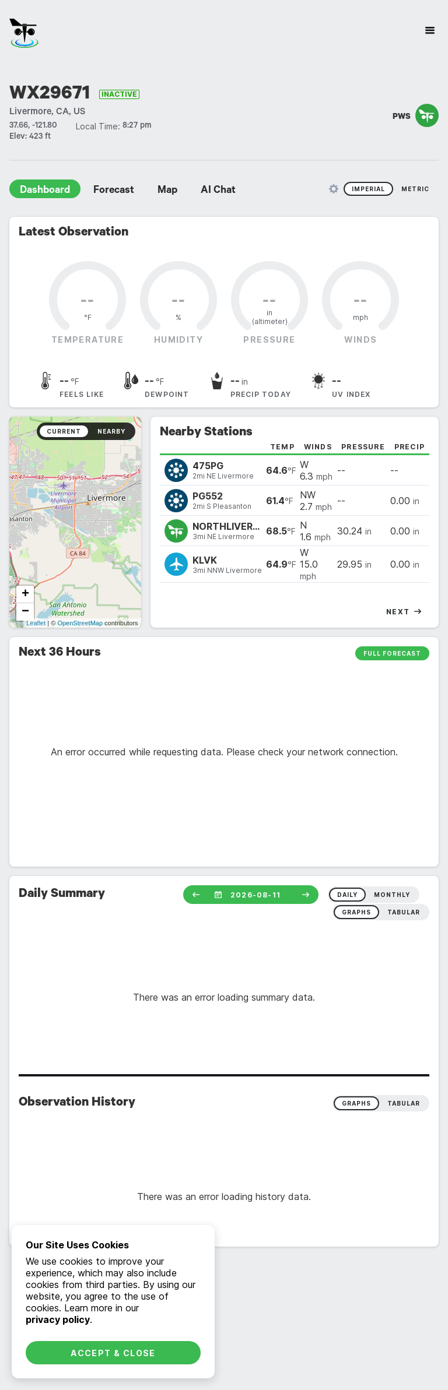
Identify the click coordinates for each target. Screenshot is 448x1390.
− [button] (25, 612)
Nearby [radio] (111, 431)
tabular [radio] (403, 912)
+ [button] (25, 594)
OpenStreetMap (80, 623)
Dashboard (45, 191)
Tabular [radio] (403, 1103)
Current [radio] (64, 431)
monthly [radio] (392, 894)
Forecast (113, 191)
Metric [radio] (415, 188)
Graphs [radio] (356, 1103)
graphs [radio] (356, 912)
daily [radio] (347, 894)
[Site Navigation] (430, 30)
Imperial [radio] (368, 188)
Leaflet (36, 623)
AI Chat (218, 191)
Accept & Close (113, 1353)
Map (167, 191)
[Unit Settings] (333, 189)
